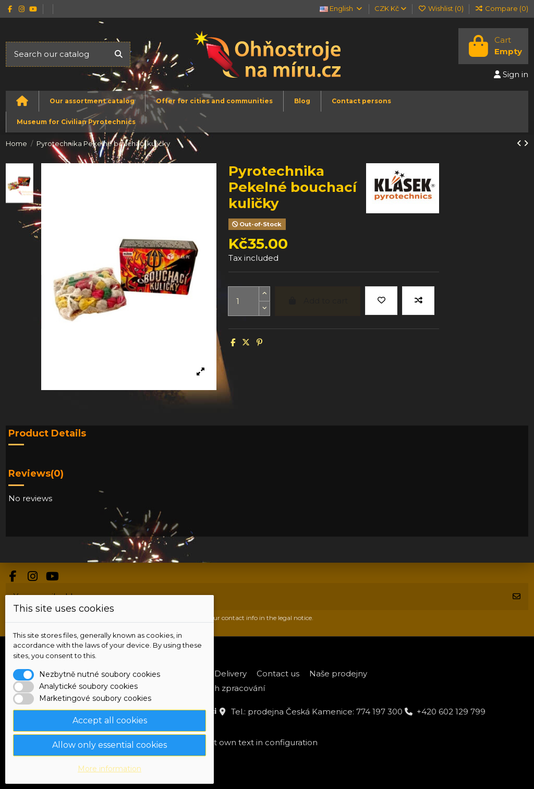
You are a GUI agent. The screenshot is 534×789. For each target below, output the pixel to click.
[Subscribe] (516, 597)
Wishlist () (441, 8)
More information (109, 768)
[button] (92, 101)
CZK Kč (390, 8)
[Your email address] (255, 597)
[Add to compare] (418, 300)
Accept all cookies (109, 720)
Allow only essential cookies (109, 745)
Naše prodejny (338, 673)
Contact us (278, 673)
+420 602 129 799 (451, 712)
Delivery (230, 673)
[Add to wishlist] (381, 300)
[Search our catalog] (118, 54)
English (341, 8)
